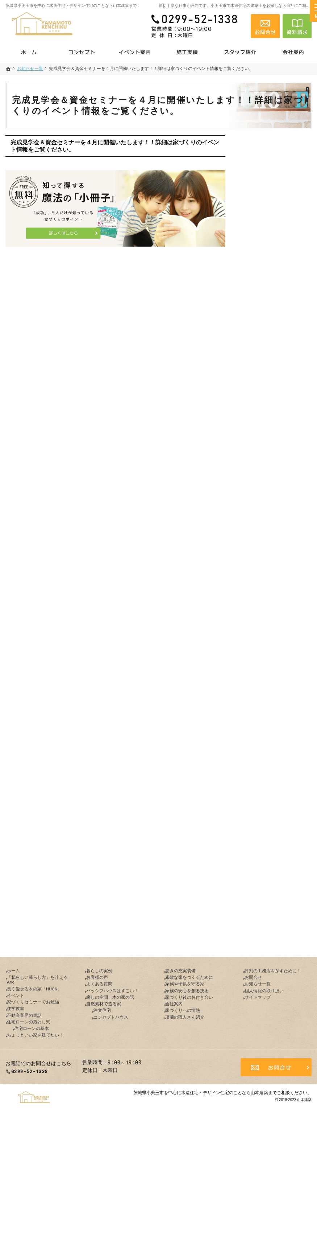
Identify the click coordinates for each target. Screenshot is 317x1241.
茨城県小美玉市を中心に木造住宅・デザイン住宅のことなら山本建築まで (205, 1206)
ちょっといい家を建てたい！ (275, 460)
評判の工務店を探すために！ (275, 731)
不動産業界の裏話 (267, 410)
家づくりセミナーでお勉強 (277, 379)
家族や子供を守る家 (269, 634)
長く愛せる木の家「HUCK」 (267, 344)
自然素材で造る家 (267, 556)
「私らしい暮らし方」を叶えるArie (277, 322)
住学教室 (257, 394)
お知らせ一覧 (262, 765)
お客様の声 (259, 494)
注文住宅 (261, 572)
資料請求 (297, 26)
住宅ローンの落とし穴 (272, 425)
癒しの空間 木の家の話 (275, 541)
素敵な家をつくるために (275, 618)
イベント (257, 363)
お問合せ (257, 749)
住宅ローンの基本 (271, 441)
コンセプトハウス (271, 587)
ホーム (254, 303)
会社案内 (257, 681)
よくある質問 (262, 509)
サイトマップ (262, 796)
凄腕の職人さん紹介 (269, 712)
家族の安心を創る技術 (272, 649)
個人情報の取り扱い (269, 780)
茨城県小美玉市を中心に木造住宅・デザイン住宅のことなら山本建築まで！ (73, 5)
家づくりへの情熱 (267, 696)
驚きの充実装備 (264, 603)
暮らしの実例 (262, 478)
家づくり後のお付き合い (275, 665)
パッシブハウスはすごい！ (277, 525)
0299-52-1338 (197, 26)
